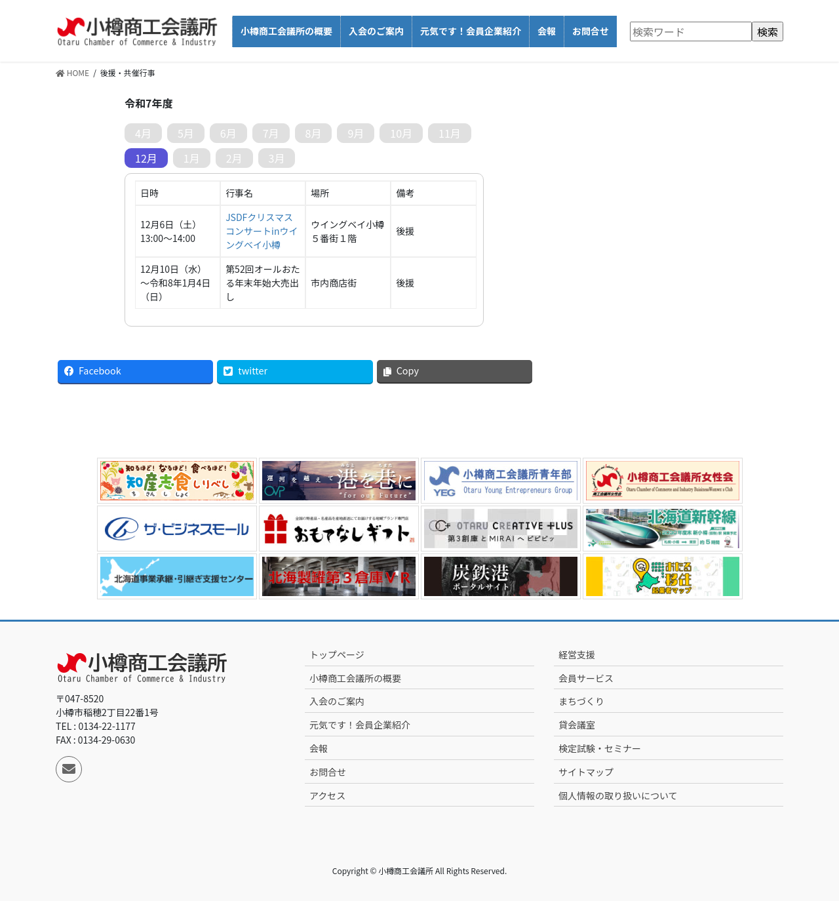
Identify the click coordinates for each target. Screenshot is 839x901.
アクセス (327, 795)
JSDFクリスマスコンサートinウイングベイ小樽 (261, 230)
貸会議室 (576, 724)
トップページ (336, 654)
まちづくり (581, 701)
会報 (318, 748)
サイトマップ (586, 771)
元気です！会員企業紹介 (359, 724)
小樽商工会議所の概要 (355, 678)
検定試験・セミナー (599, 748)
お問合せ (327, 771)
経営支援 (576, 654)
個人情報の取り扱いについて (618, 795)
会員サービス (586, 678)
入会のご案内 (336, 701)
